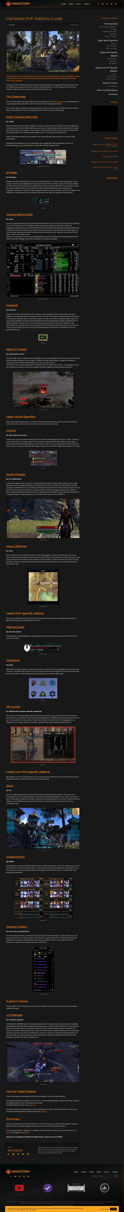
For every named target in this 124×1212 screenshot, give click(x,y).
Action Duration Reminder (22, 116)
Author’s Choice (110, 82)
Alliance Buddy (15, 627)
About (78, 4)
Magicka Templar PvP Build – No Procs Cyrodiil (105, 162)
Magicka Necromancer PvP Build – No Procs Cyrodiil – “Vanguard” (105, 145)
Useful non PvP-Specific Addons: (106, 69)
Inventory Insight (16, 926)
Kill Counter (13, 706)
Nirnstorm (63, 1205)
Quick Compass (15, 474)
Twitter (26, 1132)
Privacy (106, 1172)
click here (32, 1105)
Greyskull (11, 305)
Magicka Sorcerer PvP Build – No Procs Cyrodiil (105, 151)
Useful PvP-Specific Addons (109, 54)
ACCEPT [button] (113, 1209)
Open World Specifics (108, 40)
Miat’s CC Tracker (16, 349)
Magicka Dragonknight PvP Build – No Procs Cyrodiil (105, 168)
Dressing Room (15, 856)
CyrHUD (11, 430)
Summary (113, 94)
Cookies (115, 1172)
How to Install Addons (107, 90)
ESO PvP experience (58, 102)
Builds (63, 4)
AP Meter (11, 172)
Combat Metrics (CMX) (19, 214)
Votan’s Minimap (16, 546)
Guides (83, 1172)
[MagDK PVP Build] (102, 1176)
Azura (9, 785)
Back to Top (112, 178)
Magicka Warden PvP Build (110, 156)
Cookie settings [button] (104, 1209)
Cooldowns (13, 660)
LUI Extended (14, 1015)
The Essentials (111, 23)
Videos (71, 4)
